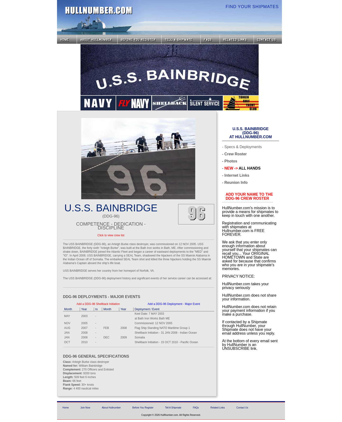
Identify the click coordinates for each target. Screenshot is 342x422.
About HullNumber (97, 39)
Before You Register (142, 407)
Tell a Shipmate (181, 39)
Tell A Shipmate (173, 407)
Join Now (85, 407)
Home (67, 39)
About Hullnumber (111, 407)
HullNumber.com (98, 10)
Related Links (237, 39)
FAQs (210, 39)
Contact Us (268, 39)
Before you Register (139, 39)
